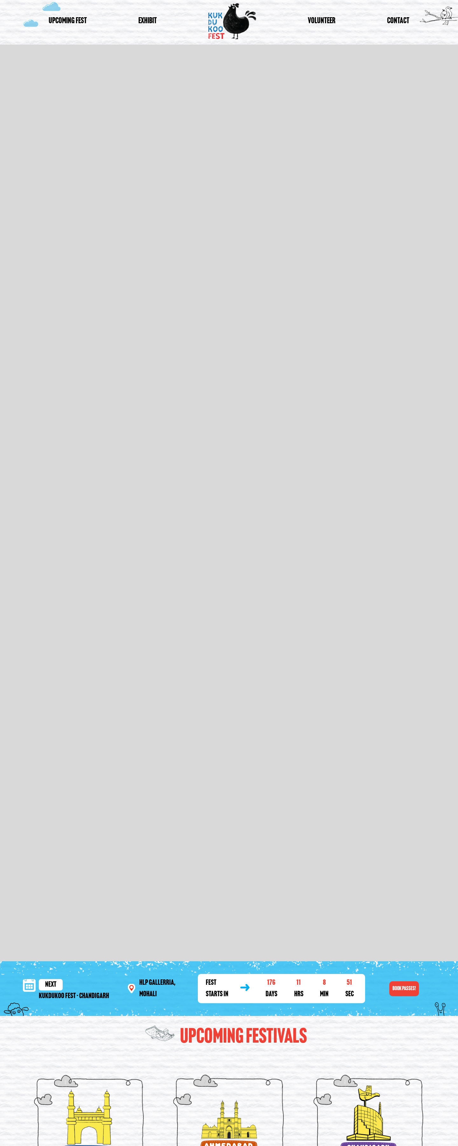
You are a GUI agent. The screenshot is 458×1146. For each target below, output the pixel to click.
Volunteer (322, 21)
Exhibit (147, 21)
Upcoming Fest (68, 21)
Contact (398, 21)
